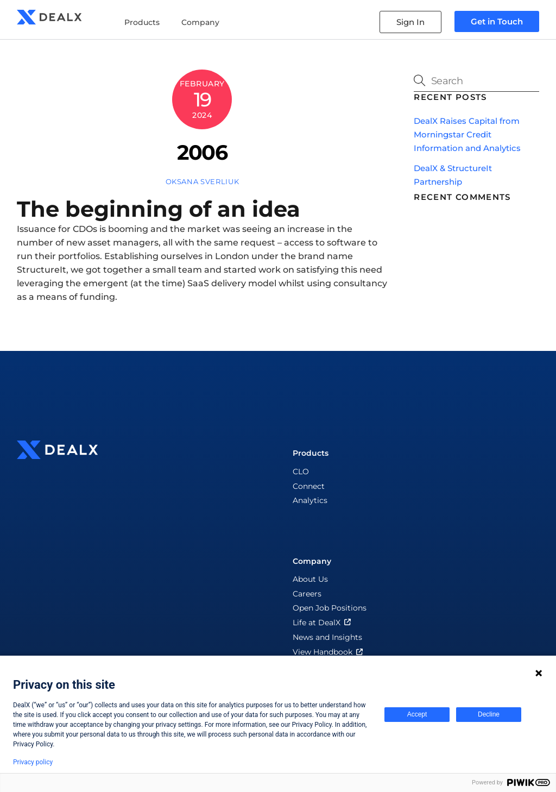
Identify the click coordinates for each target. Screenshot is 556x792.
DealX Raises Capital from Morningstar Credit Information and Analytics (467, 134)
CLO (301, 471)
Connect (309, 486)
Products (142, 22)
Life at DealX (323, 623)
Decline (489, 714)
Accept (417, 714)
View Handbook (329, 652)
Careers (307, 594)
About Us (310, 579)
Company (200, 22)
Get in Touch (497, 21)
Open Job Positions (330, 608)
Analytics (310, 500)
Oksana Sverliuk (202, 181)
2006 (202, 152)
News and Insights (327, 637)
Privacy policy (33, 762)
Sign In (410, 22)
